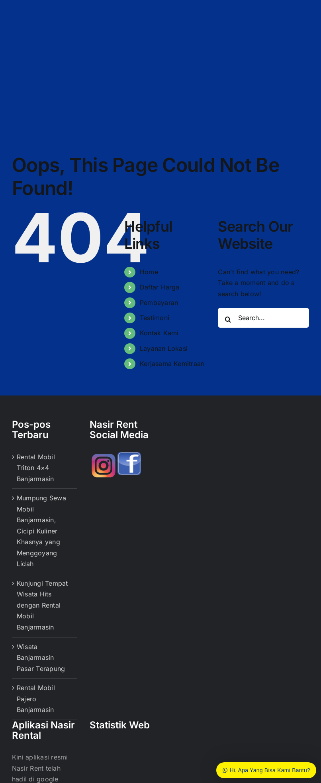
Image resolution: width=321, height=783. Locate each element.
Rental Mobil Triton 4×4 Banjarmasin (36, 468)
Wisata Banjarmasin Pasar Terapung (41, 658)
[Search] (228, 319)
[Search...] (263, 318)
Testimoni (154, 318)
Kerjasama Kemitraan (172, 364)
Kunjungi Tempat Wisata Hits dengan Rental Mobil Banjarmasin (42, 605)
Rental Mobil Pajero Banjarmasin (36, 699)
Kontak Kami (159, 333)
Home (149, 272)
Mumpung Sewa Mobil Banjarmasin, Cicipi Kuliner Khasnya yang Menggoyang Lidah (41, 531)
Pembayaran (159, 303)
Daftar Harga (160, 287)
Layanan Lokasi (164, 348)
